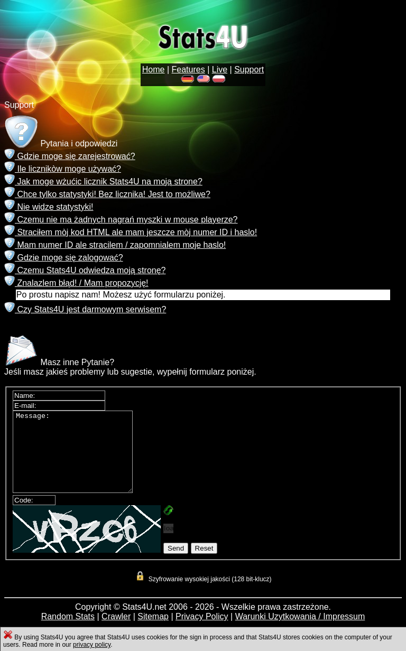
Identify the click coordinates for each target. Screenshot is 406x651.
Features (188, 69)
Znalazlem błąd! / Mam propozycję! (76, 282)
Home (153, 69)
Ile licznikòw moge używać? (62, 168)
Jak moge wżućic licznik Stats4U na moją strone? (103, 181)
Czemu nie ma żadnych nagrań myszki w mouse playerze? (121, 219)
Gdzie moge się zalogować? (63, 257)
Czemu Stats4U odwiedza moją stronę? (84, 270)
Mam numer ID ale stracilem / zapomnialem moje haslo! (115, 244)
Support (249, 69)
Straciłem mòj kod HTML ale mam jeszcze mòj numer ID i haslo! (130, 232)
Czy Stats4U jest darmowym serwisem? (85, 309)
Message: (79, 460)
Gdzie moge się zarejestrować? (69, 156)
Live (219, 69)
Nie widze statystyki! (48, 206)
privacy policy (91, 644)
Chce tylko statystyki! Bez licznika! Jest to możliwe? (107, 194)
